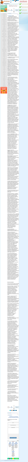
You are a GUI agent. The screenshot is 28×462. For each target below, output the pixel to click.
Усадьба (4, 76)
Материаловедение (4, 50)
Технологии (4, 74)
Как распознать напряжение (13, 451)
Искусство (4, 37)
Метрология (4, 55)
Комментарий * (13, 427)
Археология (4, 16)
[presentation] (13, 435)
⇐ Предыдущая (9, 13)
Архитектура (4, 17)
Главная (11, 0)
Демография (4, 29)
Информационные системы (4, 36)
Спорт (4, 70)
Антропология (4, 15)
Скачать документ (17, 10)
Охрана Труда (4, 58)
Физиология (4, 78)
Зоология (4, 32)
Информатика (4, 35)
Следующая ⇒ (10, 15)
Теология (4, 73)
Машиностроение (4, 51)
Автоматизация (4, 13)
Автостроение (4, 14)
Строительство (4, 72)
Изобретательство (4, 33)
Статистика (4, 71)
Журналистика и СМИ (4, 31)
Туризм (4, 75)
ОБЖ (4, 57)
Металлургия (4, 54)
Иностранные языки (4, 34)
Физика (4, 77)
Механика (4, 56)
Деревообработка (4, 30)
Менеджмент (4, 53)
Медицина (4, 52)
